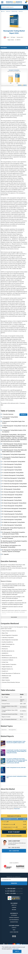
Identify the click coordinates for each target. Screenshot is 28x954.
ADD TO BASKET (14, 832)
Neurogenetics (12, 729)
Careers (14, 907)
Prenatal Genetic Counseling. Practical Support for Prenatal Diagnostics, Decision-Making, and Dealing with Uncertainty (16, 751)
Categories (14, 915)
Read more (14, 617)
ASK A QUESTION (14, 850)
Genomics (4, 729)
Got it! (17, 951)
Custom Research (14, 919)
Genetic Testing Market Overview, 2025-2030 (16, 767)
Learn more (16, 949)
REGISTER (14, 883)
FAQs (14, 929)
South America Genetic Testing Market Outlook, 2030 (16, 777)
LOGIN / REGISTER (14, 932)
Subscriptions (14, 921)
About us (14, 905)
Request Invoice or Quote (14, 836)
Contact (14, 927)
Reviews (14, 909)
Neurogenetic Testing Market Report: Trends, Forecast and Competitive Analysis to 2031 (16, 742)
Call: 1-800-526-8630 (14, 847)
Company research (14, 917)
